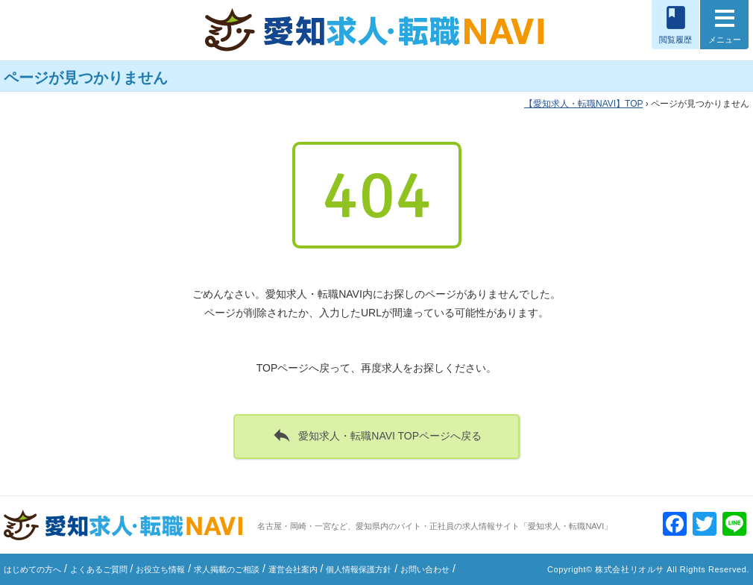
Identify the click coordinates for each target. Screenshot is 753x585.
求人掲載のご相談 (226, 569)
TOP (583, 103)
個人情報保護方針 (358, 569)
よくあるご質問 (98, 569)
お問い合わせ (425, 569)
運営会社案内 (293, 569)
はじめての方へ (32, 569)
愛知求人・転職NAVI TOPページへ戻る (376, 435)
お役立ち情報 (160, 569)
